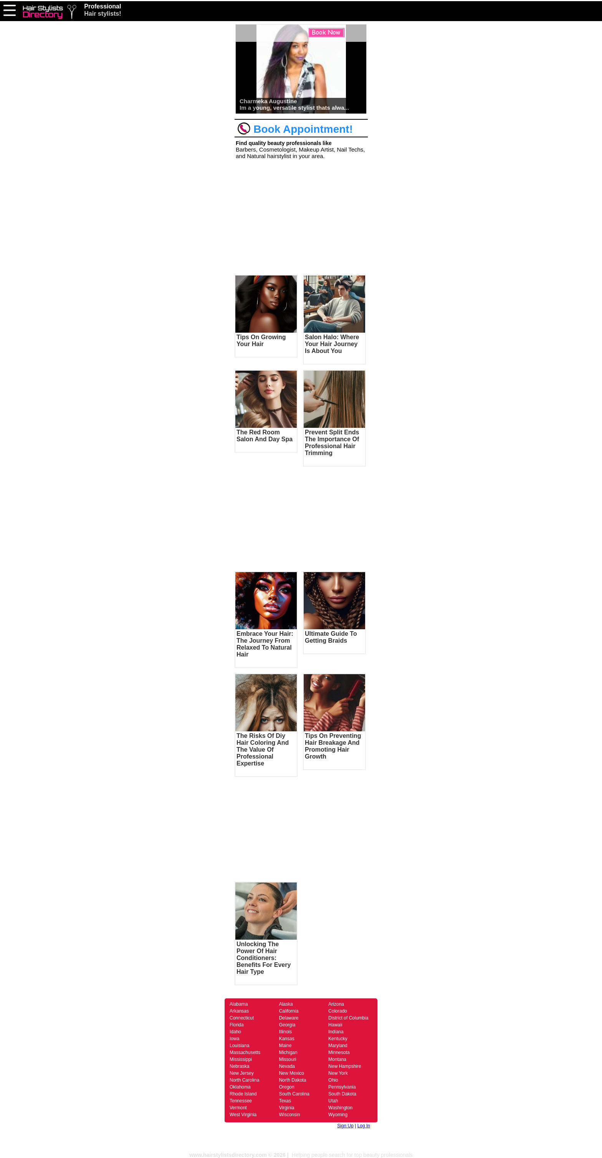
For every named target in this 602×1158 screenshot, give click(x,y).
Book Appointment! (295, 129)
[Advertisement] (301, 215)
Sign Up (345, 1125)
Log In (363, 1125)
